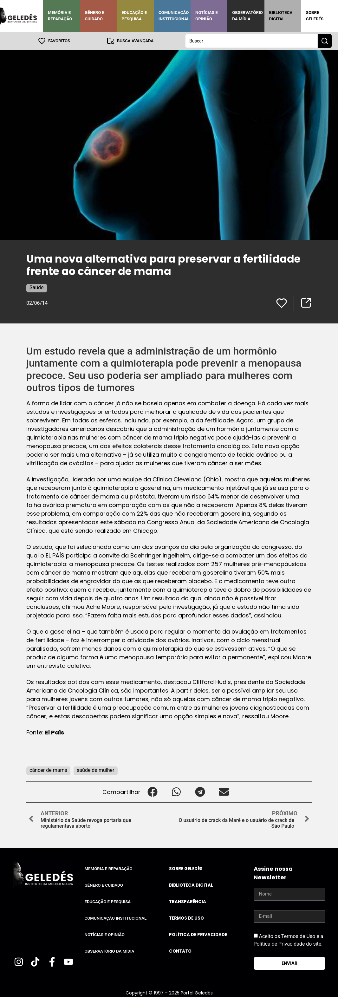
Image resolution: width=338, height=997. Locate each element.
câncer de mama (48, 770)
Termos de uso (186, 918)
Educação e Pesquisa (134, 15)
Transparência (187, 901)
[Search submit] (325, 41)
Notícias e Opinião (206, 15)
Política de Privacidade (198, 934)
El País (54, 732)
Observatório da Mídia (247, 15)
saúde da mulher (95, 770)
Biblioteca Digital (281, 15)
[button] (152, 792)
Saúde (36, 287)
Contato (180, 951)
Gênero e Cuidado (94, 15)
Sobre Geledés (314, 15)
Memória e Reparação (60, 15)
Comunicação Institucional (174, 15)
